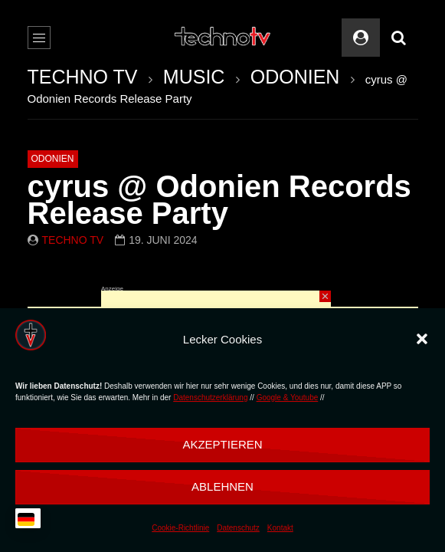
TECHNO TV (83, 76)
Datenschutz (238, 528)
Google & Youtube (288, 397)
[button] (422, 339)
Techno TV (73, 240)
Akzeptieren (222, 444)
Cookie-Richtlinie (180, 528)
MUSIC (194, 76)
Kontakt (280, 528)
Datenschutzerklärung (210, 397)
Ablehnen (222, 486)
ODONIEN (295, 76)
